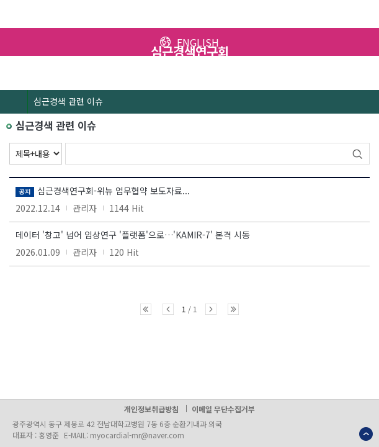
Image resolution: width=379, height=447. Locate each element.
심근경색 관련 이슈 (68, 101)
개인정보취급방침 (151, 409)
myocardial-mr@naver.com (137, 435)
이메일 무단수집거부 (223, 409)
